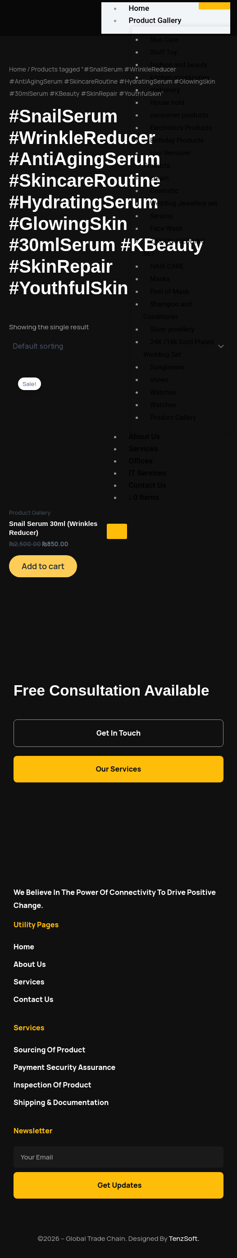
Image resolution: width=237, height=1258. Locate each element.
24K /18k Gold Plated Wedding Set (178, 348)
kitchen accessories (180, 77)
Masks (160, 279)
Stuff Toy (163, 52)
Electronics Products (181, 128)
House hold (167, 103)
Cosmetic (164, 191)
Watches (163, 392)
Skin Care (164, 40)
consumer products (179, 115)
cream (159, 178)
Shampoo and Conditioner (167, 310)
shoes (159, 380)
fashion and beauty (178, 65)
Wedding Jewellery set (183, 203)
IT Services (147, 472)
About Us (144, 436)
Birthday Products (177, 140)
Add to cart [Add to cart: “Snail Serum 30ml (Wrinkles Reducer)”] (43, 566)
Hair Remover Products (167, 159)
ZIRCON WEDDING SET (174, 247)
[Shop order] (118, 346)
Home (17, 69)
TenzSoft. (184, 1238)
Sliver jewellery (172, 329)
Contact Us (147, 485)
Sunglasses (167, 367)
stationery (165, 90)
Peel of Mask (169, 292)
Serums (161, 216)
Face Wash (166, 229)
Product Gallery (154, 20)
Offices (140, 460)
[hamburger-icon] (214, 5)
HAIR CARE (167, 266)
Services (143, 448)
